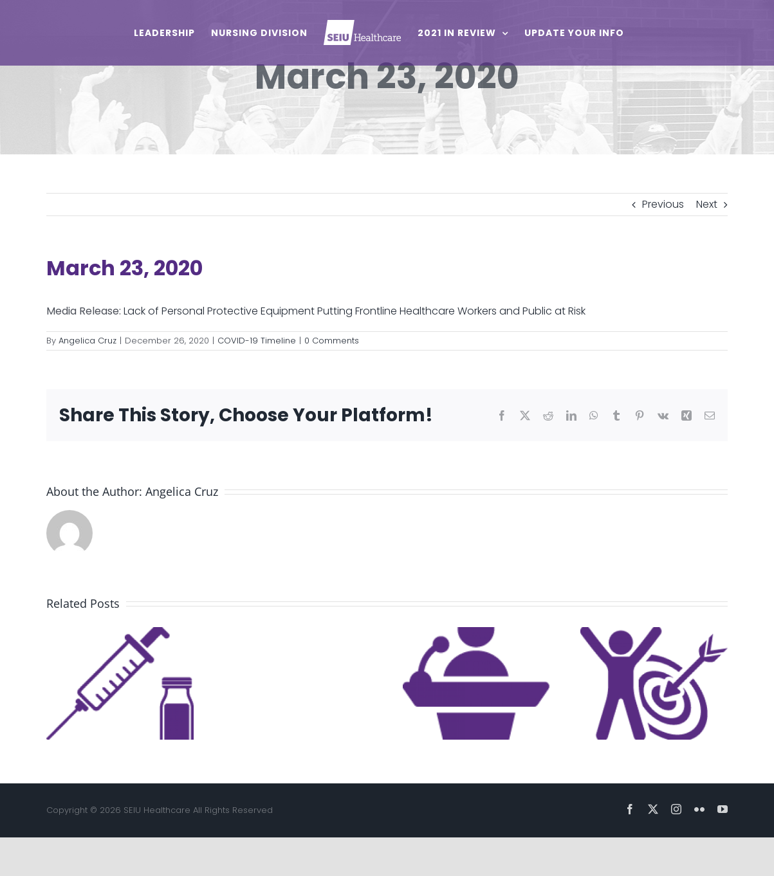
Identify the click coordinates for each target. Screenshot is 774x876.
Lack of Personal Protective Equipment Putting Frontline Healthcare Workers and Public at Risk (354, 311)
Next (706, 204)
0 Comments (331, 340)
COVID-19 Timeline (256, 340)
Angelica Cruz (87, 340)
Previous (663, 204)
